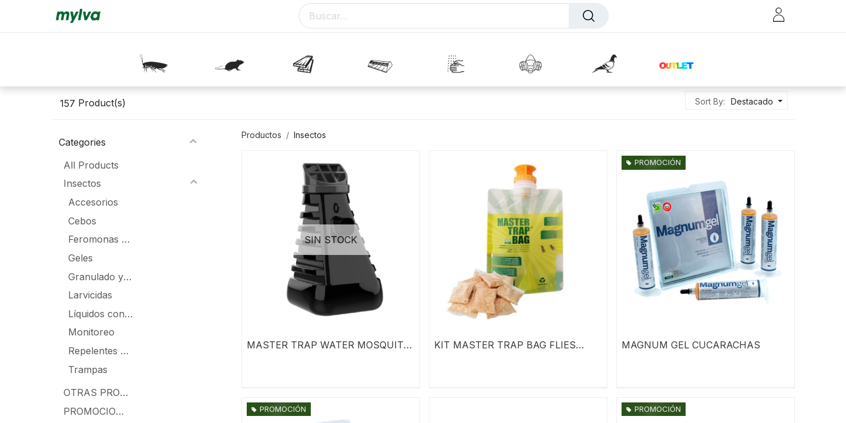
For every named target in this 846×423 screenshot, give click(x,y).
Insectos (82, 183)
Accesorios (93, 202)
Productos (261, 135)
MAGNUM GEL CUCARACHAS (691, 345)
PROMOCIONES (95, 411)
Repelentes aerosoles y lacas (100, 351)
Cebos (82, 221)
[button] (755, 101)
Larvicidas (90, 295)
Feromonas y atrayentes (100, 239)
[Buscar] (589, 16)
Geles (80, 258)
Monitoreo (91, 332)
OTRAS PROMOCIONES (95, 392)
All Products (91, 165)
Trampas (88, 369)
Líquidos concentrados (100, 314)
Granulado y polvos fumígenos (100, 277)
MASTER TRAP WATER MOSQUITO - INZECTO (329, 345)
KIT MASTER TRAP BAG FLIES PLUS (505, 345)
